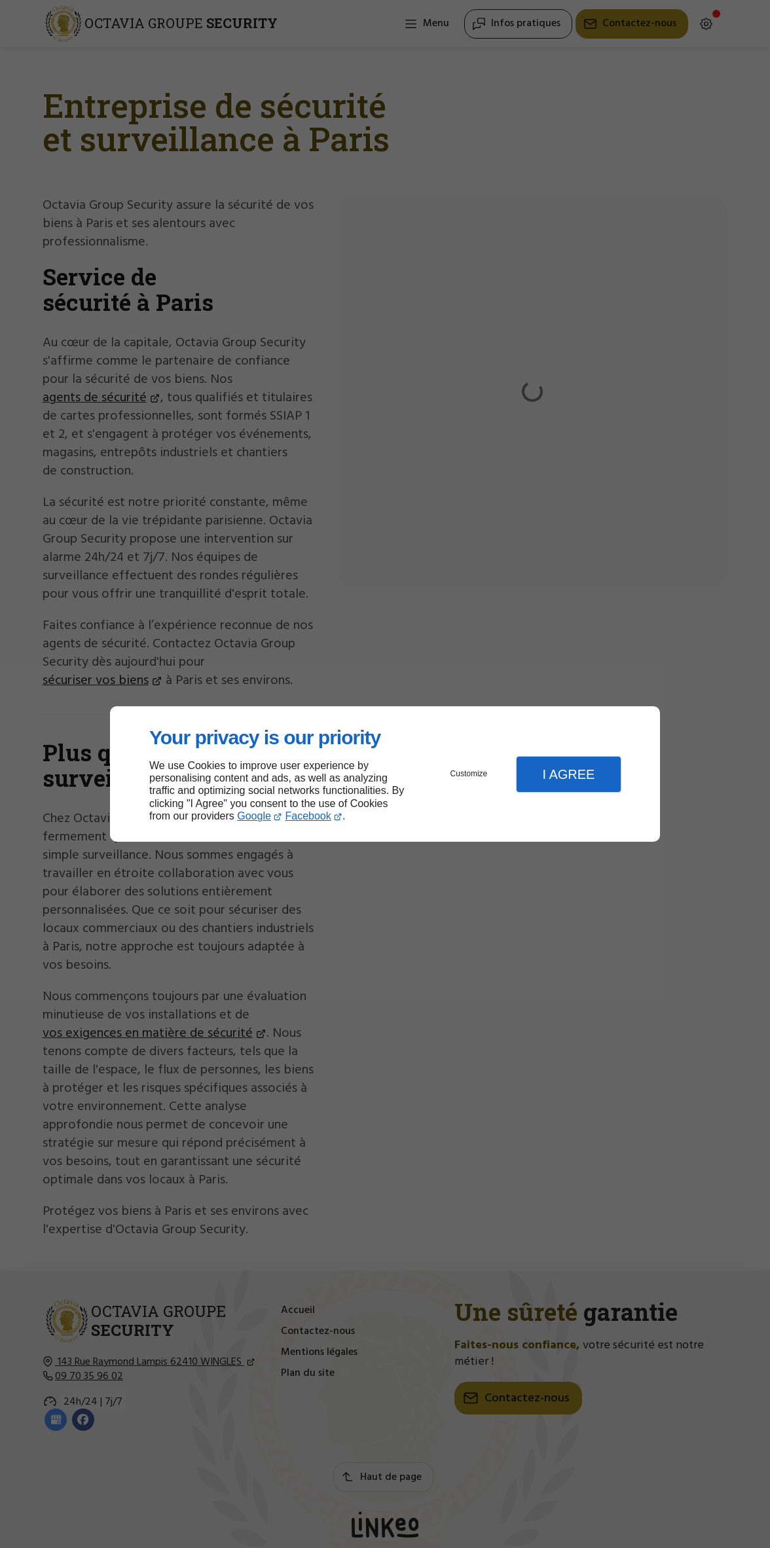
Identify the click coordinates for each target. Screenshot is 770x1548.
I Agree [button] (568, 774)
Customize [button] (469, 773)
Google (254, 815)
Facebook (308, 815)
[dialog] (385, 774)
